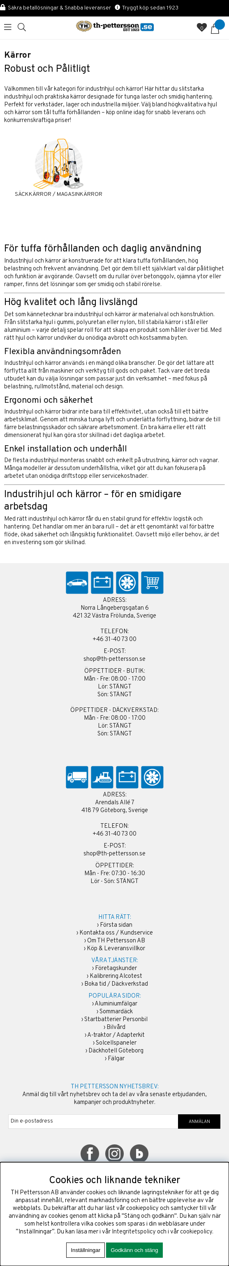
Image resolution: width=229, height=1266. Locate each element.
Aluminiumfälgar (116, 1004)
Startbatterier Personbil (116, 1020)
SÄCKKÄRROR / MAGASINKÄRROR (58, 194)
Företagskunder (116, 968)
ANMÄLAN (199, 1122)
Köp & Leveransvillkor (116, 949)
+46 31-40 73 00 (114, 640)
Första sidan (116, 925)
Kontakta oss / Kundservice (116, 933)
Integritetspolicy (134, 1232)
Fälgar (116, 1059)
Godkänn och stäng (134, 1250)
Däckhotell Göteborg (115, 1051)
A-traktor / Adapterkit (116, 1035)
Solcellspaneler (116, 1043)
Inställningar (85, 1250)
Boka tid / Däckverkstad (116, 984)
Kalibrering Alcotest (116, 976)
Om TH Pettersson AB (116, 941)
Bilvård (115, 1027)
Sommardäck (116, 1012)
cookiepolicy (196, 1232)
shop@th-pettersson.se (114, 659)
